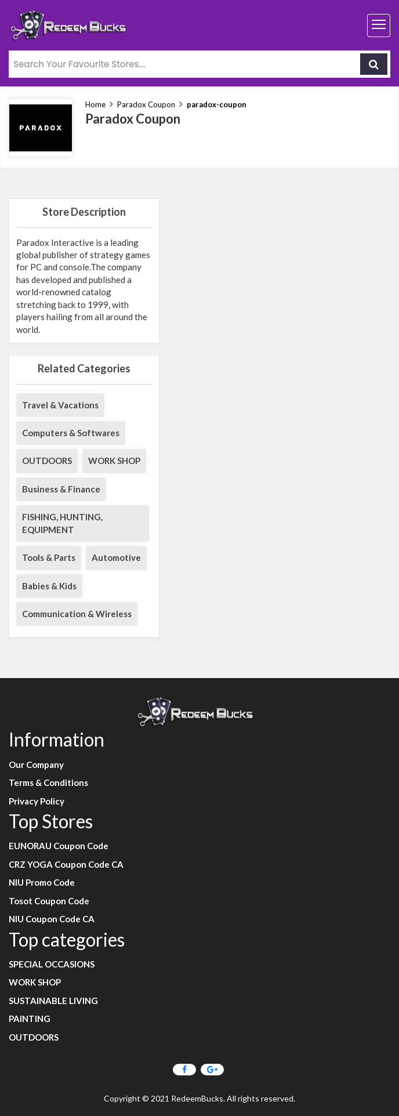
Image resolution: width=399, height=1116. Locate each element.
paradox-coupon (216, 104)
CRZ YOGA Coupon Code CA (66, 864)
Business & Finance (61, 489)
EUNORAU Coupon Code (58, 845)
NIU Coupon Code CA (52, 919)
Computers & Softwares (70, 432)
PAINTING (29, 1018)
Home (95, 104)
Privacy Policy (36, 801)
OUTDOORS (47, 460)
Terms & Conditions (48, 782)
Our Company (36, 764)
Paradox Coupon (146, 104)
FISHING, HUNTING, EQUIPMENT (62, 523)
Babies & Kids (49, 586)
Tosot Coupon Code (49, 901)
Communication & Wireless (77, 613)
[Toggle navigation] (378, 25)
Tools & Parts (48, 557)
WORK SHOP (114, 460)
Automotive (116, 557)
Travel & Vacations (60, 405)
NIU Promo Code (42, 882)
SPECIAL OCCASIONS (52, 964)
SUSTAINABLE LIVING (53, 1000)
